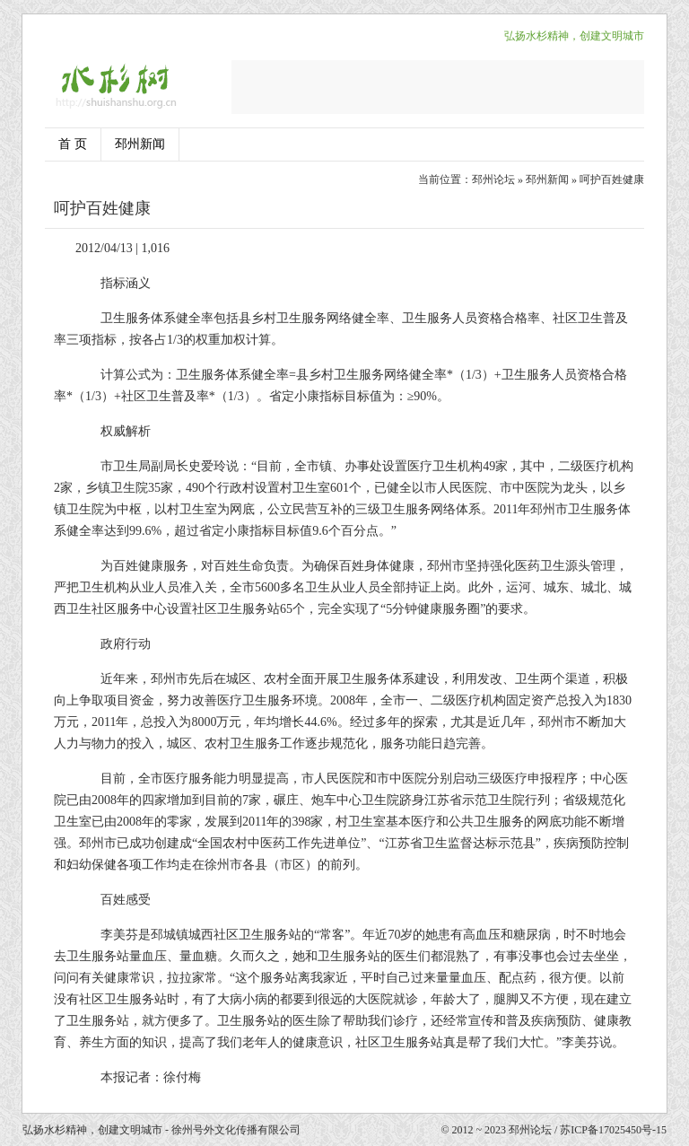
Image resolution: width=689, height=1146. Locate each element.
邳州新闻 (140, 144)
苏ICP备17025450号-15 (613, 1130)
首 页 (72, 144)
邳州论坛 (493, 179)
